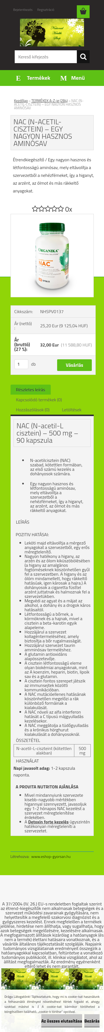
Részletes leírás (30, 389)
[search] (83, 56)
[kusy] (21, 364)
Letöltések (72, 409)
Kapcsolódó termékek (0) (39, 399)
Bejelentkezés (23, 9)
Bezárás (92, 1021)
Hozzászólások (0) (33, 409)
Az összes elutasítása (61, 1021)
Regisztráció (45, 9)
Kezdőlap (21, 100)
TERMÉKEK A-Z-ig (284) (49, 100)
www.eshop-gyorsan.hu (51, 856)
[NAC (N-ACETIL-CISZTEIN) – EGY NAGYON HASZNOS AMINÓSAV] (52, 216)
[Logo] (52, 32)
